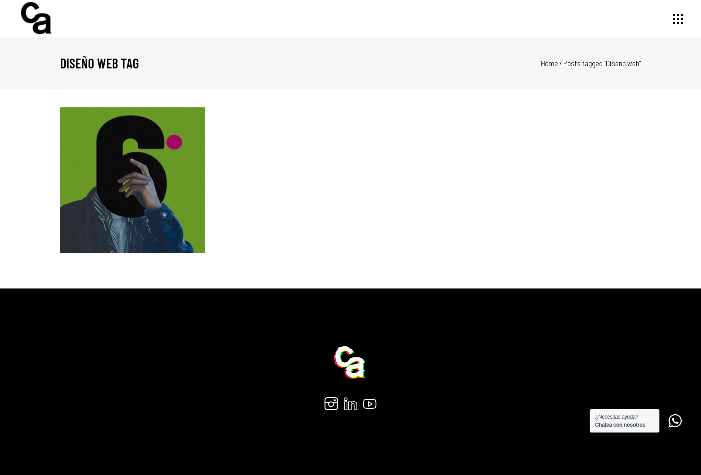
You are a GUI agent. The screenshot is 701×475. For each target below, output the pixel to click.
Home (549, 63)
